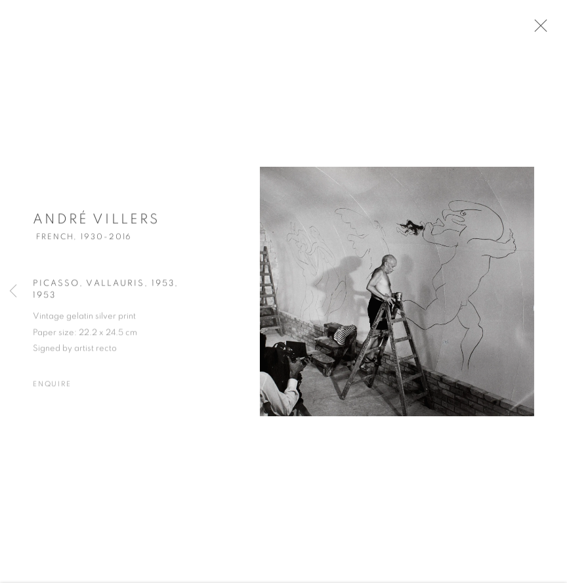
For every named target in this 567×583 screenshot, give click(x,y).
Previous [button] (13, 291)
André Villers (96, 223)
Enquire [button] (52, 387)
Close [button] (543, 29)
